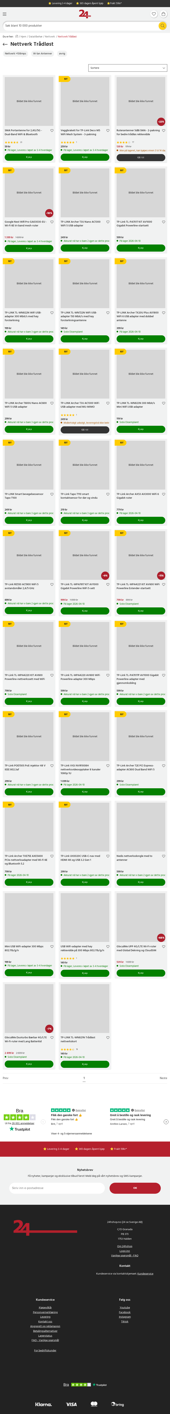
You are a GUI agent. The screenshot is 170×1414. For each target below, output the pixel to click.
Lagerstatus (45, 1336)
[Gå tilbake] (5, 44)
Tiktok (124, 1321)
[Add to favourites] (51, 131)
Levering (45, 1317)
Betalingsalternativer (45, 1331)
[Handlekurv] (163, 14)
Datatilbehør (35, 37)
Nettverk (50, 37)
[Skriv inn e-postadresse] (57, 1188)
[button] (127, 68)
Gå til (140, 158)
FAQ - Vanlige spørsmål (45, 1340)
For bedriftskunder (45, 1350)
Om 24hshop (124, 1246)
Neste (163, 1078)
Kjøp (29, 157)
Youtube (125, 1307)
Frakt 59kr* (116, 4)
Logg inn (125, 1251)
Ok (135, 1188)
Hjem (23, 37)
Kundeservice (145, 1274)
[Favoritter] (154, 14)
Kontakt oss (45, 1321)
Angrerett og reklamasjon (45, 1326)
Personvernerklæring (45, 1312)
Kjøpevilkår (45, 1307)
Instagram (125, 1317)
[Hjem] (85, 14)
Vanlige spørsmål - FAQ (124, 1255)
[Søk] (85, 26)
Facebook (125, 1312)
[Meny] (4, 14)
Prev (5, 1078)
